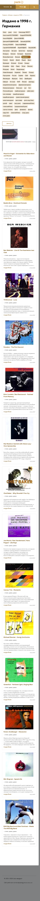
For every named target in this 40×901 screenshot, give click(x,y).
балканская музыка (8, 88)
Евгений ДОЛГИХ (25, 41)
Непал (12, 69)
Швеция (5, 82)
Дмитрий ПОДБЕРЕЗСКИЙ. (10, 41)
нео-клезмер (7, 94)
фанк (16, 109)
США (26, 75)
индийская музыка (8, 97)
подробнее (7, 171)
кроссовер (19, 100)
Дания (18, 60)
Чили (21, 78)
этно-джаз (6, 116)
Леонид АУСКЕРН (8, 44)
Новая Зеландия (8, 72)
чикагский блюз (15, 112)
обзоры (10, 15)
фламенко (23, 109)
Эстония (12, 82)
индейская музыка (18, 94)
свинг (10, 103)
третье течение (8, 109)
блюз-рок (19, 88)
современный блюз (28, 103)
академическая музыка (9, 85)
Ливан (18, 66)
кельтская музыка (8, 100)
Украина (32, 75)
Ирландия (6, 63)
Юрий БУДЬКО (22, 47)
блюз (4, 32)
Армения (29, 51)
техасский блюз (7, 106)
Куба (12, 66)
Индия (24, 60)
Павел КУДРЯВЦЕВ (21, 44)
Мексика (29, 66)
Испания (13, 63)
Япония (24, 82)
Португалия (6, 75)
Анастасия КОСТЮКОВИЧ (10, 35)
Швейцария (28, 78)
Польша (31, 72)
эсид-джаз (25, 112)
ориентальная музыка (22, 97)
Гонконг (5, 60)
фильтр (7, 123)
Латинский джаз (8, 91)
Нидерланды (20, 69)
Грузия (12, 60)
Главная (4, 15)
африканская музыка (25, 85)
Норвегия (17, 72)
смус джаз (17, 103)
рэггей (5, 103)
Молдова (6, 69)
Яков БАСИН (32, 47)
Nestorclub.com (28, 882)
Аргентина (22, 51)
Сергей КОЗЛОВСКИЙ (9, 47)
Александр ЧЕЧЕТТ (24, 32)
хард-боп (6, 112)
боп (30, 88)
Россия (14, 75)
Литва (23, 66)
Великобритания (8, 57)
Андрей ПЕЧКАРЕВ (25, 35)
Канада (27, 63)
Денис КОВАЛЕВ (19, 38)
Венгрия (17, 57)
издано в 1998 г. (18, 15)
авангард (31, 82)
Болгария (20, 54)
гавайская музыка (20, 91)
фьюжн (30, 109)
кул (25, 88)
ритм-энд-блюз (29, 100)
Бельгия (13, 54)
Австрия (14, 51)
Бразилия (28, 54)
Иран (29, 60)
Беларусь (6, 54)
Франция (14, 78)
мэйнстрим (30, 91)
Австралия (6, 51)
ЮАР (18, 82)
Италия (20, 63)
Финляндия (6, 78)
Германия (25, 57)
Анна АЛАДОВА (7, 38)
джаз (9, 32)
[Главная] (19, 2)
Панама (25, 72)
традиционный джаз (21, 106)
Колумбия (6, 66)
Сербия (21, 75)
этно (15, 32)
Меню (23, 7)
